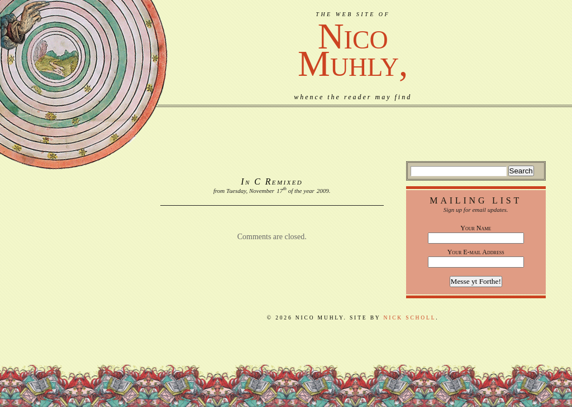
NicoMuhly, (353, 50)
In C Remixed (272, 181)
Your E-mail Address (475, 252)
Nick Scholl (409, 318)
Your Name (475, 228)
